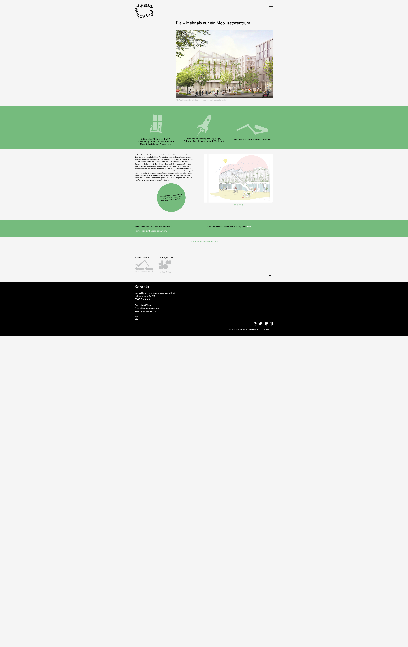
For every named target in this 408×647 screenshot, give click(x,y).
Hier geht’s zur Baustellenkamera (151, 231)
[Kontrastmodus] (271, 323)
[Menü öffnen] (271, 6)
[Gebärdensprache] (266, 323)
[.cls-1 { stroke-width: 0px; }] (144, 11)
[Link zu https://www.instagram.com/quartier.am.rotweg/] (136, 318)
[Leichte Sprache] (261, 323)
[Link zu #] (270, 277)
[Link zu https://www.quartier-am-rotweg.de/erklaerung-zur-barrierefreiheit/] (255, 323)
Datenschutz (268, 329)
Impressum (257, 329)
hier (249, 227)
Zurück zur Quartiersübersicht (204, 241)
